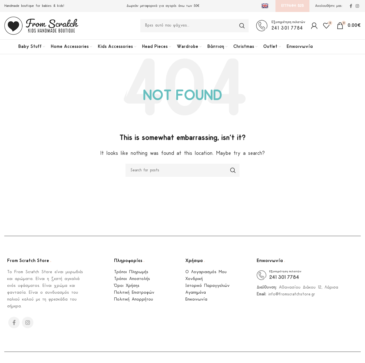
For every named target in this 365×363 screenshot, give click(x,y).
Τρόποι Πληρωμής (131, 274)
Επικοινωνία (196, 302)
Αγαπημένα (195, 295)
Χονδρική (194, 281)
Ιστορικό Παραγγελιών (207, 288)
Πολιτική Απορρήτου (133, 302)
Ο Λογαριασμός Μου (206, 274)
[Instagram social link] (357, 6)
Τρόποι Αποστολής (132, 281)
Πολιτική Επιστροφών (134, 295)
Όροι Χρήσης (126, 288)
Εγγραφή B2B (292, 6)
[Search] (194, 26)
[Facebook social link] (351, 6)
